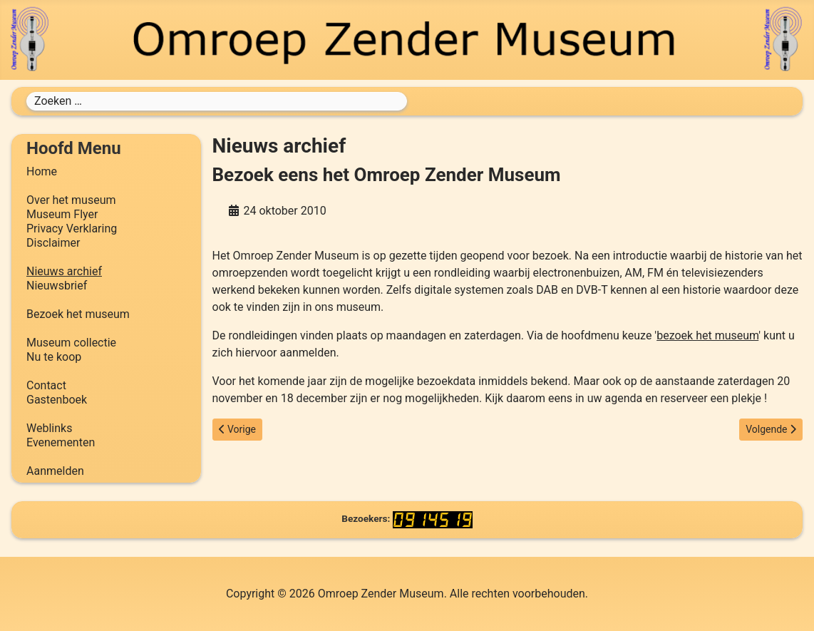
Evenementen (60, 442)
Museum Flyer (62, 214)
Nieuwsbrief (56, 285)
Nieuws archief (64, 271)
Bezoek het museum (78, 314)
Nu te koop (53, 357)
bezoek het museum (707, 335)
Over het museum (70, 200)
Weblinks (49, 428)
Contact (46, 385)
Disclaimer (53, 243)
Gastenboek (56, 399)
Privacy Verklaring (71, 228)
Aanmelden (55, 471)
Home (41, 171)
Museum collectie (71, 342)
